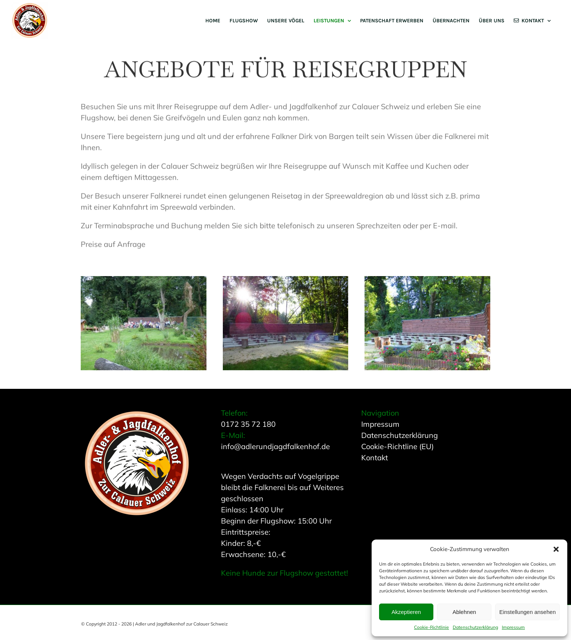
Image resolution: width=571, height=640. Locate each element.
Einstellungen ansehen (527, 612)
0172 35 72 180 (248, 424)
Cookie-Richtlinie (431, 627)
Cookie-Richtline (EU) (397, 446)
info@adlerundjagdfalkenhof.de (275, 446)
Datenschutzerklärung (475, 627)
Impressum (513, 627)
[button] (556, 549)
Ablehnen (464, 612)
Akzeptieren (406, 612)
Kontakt (374, 457)
